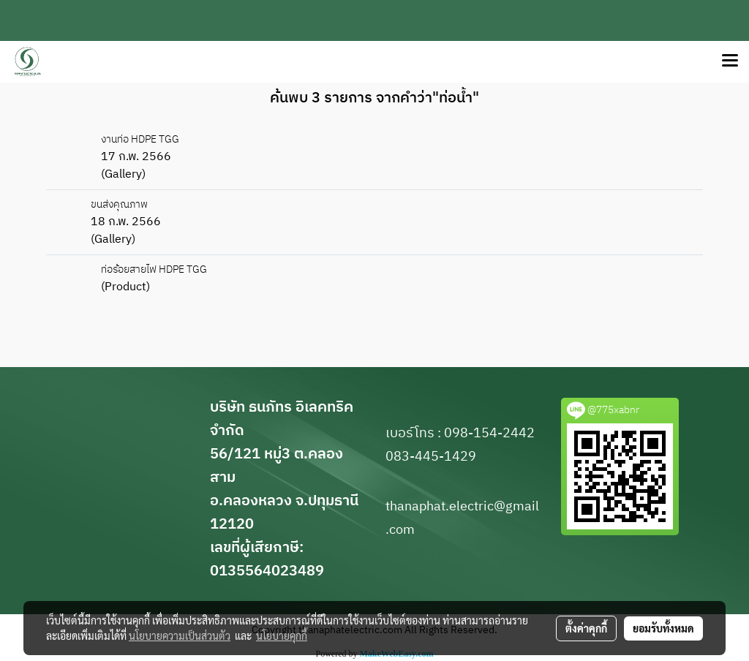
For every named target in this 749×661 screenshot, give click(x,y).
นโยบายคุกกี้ (281, 635)
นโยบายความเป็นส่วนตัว (179, 635)
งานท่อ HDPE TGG (140, 139)
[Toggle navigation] (730, 61)
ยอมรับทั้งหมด (663, 628)
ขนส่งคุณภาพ (119, 204)
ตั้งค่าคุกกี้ (586, 628)
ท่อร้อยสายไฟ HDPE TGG (154, 269)
